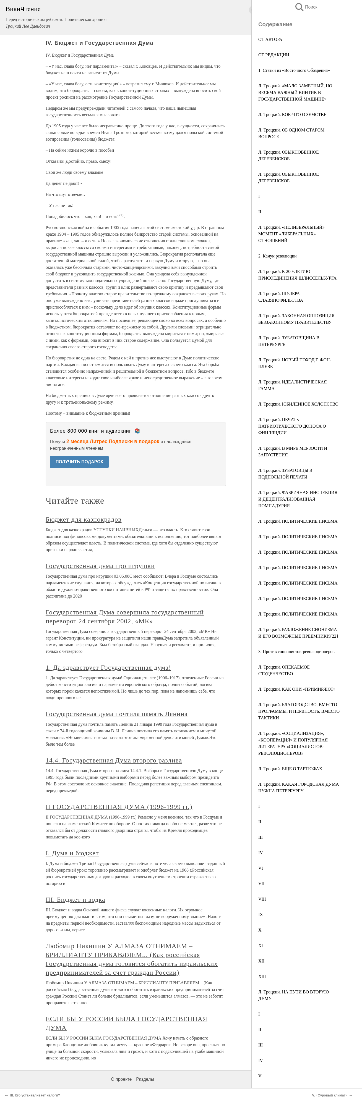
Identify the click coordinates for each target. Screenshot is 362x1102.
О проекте (121, 1079)
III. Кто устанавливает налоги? (35, 1095)
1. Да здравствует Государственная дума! (108, 667)
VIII (262, 899)
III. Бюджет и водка (75, 899)
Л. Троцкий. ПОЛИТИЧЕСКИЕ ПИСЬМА (297, 521)
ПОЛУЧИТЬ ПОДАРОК (79, 461)
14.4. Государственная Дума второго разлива (114, 760)
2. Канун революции (277, 256)
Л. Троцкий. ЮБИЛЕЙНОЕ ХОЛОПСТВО (298, 404)
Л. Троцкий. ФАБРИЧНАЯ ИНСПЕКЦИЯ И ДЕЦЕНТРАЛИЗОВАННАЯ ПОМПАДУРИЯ (297, 499)
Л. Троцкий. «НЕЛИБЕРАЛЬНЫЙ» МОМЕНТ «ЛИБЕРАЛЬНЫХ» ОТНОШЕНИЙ (291, 234)
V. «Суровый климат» (329, 1095)
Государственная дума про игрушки (100, 565)
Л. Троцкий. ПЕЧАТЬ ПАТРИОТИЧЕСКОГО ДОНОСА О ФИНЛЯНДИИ (292, 426)
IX (260, 914)
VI (260, 868)
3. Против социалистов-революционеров (296, 651)
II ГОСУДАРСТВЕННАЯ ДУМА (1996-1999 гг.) (119, 806)
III (260, 837)
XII (261, 961)
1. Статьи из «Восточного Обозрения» (294, 70)
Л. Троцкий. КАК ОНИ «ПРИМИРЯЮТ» (296, 689)
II (259, 211)
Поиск (306, 7)
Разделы (145, 1079)
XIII (262, 976)
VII (261, 883)
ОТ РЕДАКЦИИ (273, 54)
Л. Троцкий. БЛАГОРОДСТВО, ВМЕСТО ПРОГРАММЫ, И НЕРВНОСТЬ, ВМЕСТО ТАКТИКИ (299, 711)
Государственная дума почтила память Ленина (117, 713)
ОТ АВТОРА (270, 39)
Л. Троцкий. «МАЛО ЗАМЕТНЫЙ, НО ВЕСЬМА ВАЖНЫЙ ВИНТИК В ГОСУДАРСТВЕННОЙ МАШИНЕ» (295, 92)
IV (260, 852)
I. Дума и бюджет (72, 853)
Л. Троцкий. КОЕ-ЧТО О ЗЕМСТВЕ (292, 114)
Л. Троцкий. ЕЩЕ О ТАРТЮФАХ (290, 768)
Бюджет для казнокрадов (84, 519)
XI (260, 945)
